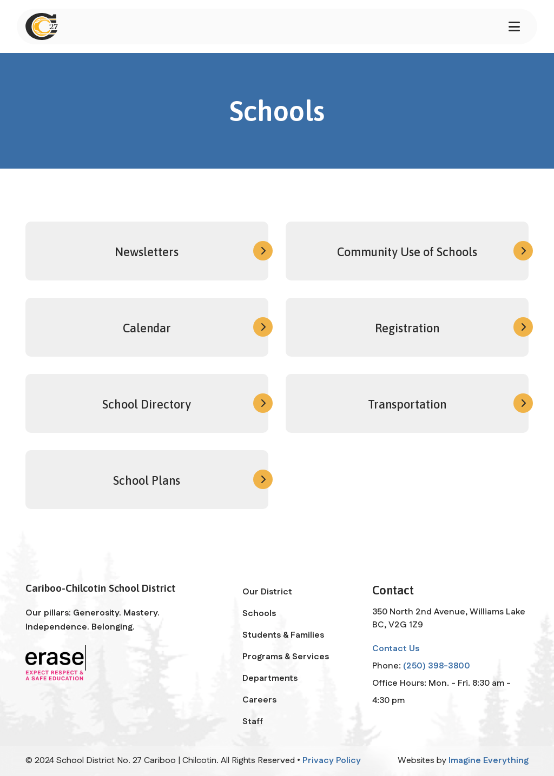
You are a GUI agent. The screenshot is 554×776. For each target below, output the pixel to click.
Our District (267, 592)
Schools (259, 613)
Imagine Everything (489, 760)
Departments (270, 678)
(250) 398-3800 (436, 666)
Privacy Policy (331, 760)
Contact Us (395, 649)
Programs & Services (285, 657)
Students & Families (283, 635)
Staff (252, 721)
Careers (259, 700)
